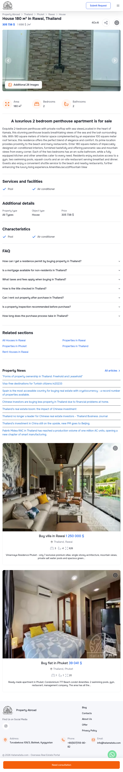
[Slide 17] (67, 87)
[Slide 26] (102, 87)
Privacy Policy (89, 730)
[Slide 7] (29, 87)
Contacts (87, 713)
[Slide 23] (90, 87)
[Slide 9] (36, 87)
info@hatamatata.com (109, 742)
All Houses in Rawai (14, 340)
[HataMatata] (7, 710)
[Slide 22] (86, 87)
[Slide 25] (98, 87)
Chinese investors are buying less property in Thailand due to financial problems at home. (55, 402)
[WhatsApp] (112, 754)
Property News (14, 371)
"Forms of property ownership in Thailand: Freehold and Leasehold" (42, 376)
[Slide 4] (17, 87)
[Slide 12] (48, 87)
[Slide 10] (40, 87)
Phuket (69, 669)
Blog (84, 707)
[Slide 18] (71, 87)
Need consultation (61, 765)
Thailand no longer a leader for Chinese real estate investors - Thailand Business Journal (55, 416)
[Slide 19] (75, 87)
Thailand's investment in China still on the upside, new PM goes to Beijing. (46, 423)
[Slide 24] (94, 87)
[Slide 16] (63, 87)
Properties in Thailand (75, 346)
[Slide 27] (106, 87)
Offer (84, 724)
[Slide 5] (21, 87)
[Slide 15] (60, 87)
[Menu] (118, 5)
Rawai (69, 542)
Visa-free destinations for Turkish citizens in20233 (32, 383)
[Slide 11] (44, 87)
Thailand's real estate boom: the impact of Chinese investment (39, 409)
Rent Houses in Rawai (15, 352)
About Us (87, 719)
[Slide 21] (83, 87)
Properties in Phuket (14, 346)
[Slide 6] (25, 87)
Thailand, (59, 542)
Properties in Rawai (74, 340)
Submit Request (98, 5)
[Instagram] (5, 726)
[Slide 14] (56, 87)
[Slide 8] (33, 87)
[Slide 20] (79, 87)
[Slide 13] (52, 87)
